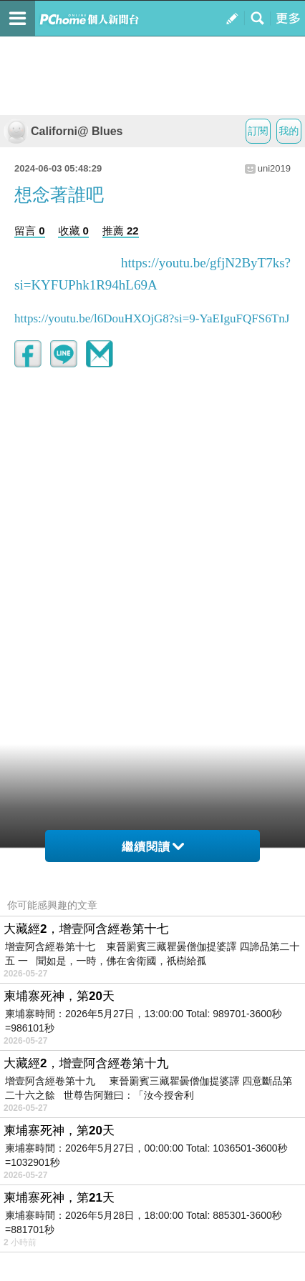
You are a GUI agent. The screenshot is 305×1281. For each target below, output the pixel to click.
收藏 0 (73, 230)
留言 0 (29, 230)
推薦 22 (120, 230)
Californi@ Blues (63, 131)
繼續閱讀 (153, 847)
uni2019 (274, 168)
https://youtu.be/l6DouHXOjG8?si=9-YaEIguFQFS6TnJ (151, 318)
